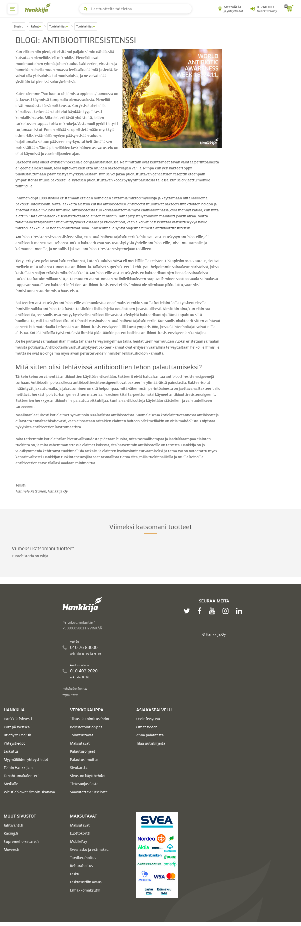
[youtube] (213, 610)
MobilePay (78, 841)
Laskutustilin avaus (86, 882)
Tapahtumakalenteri (21, 775)
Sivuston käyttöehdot (88, 775)
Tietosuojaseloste (84, 783)
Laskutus (11, 751)
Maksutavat (80, 743)
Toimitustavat (81, 735)
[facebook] (201, 610)
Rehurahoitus (81, 865)
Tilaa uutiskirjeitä (150, 743)
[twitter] (188, 610)
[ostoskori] (289, 9)
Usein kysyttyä (148, 718)
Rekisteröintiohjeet (86, 727)
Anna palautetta (150, 735)
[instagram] (226, 610)
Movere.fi (11, 849)
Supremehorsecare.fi (21, 841)
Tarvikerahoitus (83, 857)
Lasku (74, 874)
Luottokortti (80, 833)
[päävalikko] (13, 9)
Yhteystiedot (14, 743)
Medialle (11, 783)
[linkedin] (240, 610)
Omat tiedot (146, 727)
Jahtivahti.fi (13, 825)
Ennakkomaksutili (85, 890)
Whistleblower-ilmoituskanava (29, 792)
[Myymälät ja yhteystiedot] (230, 9)
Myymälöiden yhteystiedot (26, 759)
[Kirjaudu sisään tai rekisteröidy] (263, 9)
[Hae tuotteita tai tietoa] (135, 8)
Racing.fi (11, 833)
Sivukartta (79, 767)
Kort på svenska (17, 727)
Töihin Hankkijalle (19, 767)
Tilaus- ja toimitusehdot (90, 718)
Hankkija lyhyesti (18, 718)
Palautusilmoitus (84, 759)
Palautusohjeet (82, 751)
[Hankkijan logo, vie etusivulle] (38, 8)
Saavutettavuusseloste (89, 792)
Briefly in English (17, 735)
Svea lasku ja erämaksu (89, 849)
